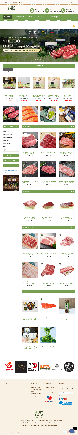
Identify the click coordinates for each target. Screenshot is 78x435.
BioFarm (16, 432)
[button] (4, 41)
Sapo (27, 432)
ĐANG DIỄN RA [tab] (8, 69)
